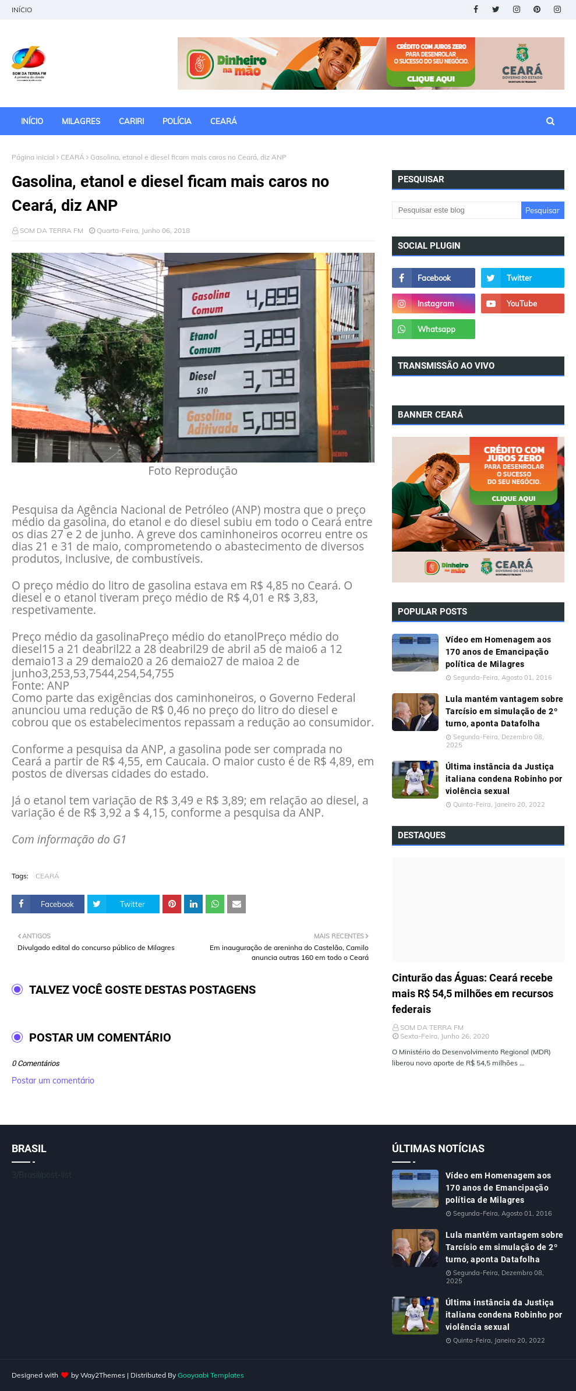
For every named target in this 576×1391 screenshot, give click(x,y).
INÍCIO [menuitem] (32, 121)
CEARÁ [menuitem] (223, 121)
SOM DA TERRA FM (51, 230)
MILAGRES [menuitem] (81, 121)
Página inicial (33, 157)
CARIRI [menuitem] (131, 121)
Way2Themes (102, 1375)
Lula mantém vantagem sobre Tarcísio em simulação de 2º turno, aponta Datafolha (505, 711)
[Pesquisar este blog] (456, 210)
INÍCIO (22, 9)
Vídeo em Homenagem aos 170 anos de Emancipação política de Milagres (499, 652)
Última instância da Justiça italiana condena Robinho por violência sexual (504, 779)
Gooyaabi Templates (211, 1375)
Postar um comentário (53, 1080)
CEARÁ (72, 157)
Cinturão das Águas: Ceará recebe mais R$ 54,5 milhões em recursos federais (472, 993)
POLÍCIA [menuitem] (177, 121)
